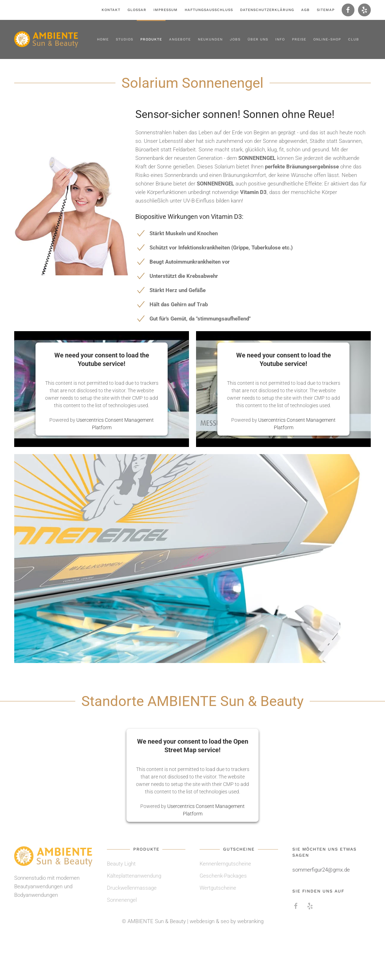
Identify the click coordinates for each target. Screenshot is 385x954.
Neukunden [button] (210, 39)
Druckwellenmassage (132, 888)
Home (103, 39)
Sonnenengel (122, 900)
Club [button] (353, 39)
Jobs (235, 39)
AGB (305, 10)
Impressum (165, 10)
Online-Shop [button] (327, 39)
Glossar (137, 10)
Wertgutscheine (218, 888)
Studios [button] (124, 39)
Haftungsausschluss (209, 10)
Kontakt (111, 10)
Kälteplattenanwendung (134, 876)
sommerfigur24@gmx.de (321, 870)
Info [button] (280, 39)
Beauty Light (121, 864)
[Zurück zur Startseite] (46, 39)
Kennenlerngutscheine (225, 864)
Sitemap (326, 10)
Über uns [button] (258, 39)
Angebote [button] (180, 39)
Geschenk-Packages (223, 876)
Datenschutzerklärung (267, 10)
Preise (299, 39)
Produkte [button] (151, 39)
